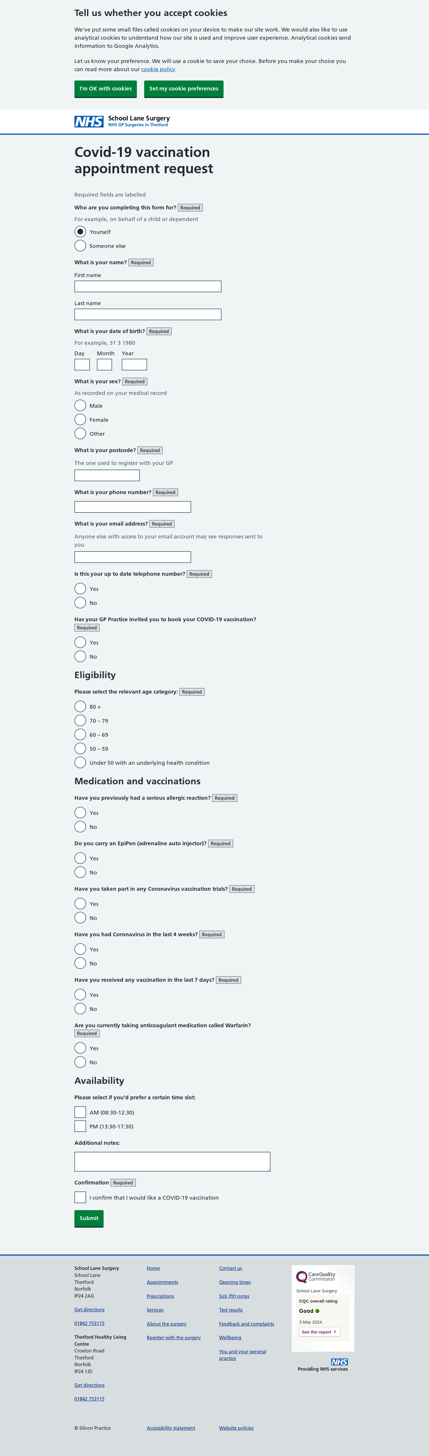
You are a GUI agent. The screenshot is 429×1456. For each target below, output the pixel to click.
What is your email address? (124, 524)
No (93, 603)
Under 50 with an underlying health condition (150, 763)
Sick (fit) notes (234, 1296)
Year (128, 353)
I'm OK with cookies (106, 88)
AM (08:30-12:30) (112, 1112)
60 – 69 (99, 735)
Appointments (162, 1282)
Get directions (89, 1309)
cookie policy (158, 69)
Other (97, 433)
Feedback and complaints (246, 1324)
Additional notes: (97, 1143)
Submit (89, 1218)
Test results (231, 1310)
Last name (87, 303)
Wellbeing (230, 1337)
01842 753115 (89, 1323)
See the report (316, 1331)
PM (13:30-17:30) (111, 1126)
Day (79, 353)
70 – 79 (99, 721)
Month (106, 353)
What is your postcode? (118, 450)
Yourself (100, 232)
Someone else (108, 246)
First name (87, 275)
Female (99, 419)
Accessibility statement (171, 1428)
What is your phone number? (126, 492)
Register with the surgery (174, 1337)
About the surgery (166, 1324)
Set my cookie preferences (183, 88)
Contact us (230, 1268)
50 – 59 (99, 749)
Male (96, 405)
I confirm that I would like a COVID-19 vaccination (154, 1197)
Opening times (235, 1282)
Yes (94, 589)
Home (153, 1268)
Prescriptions (160, 1296)
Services (155, 1310)
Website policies (236, 1428)
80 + (95, 707)
